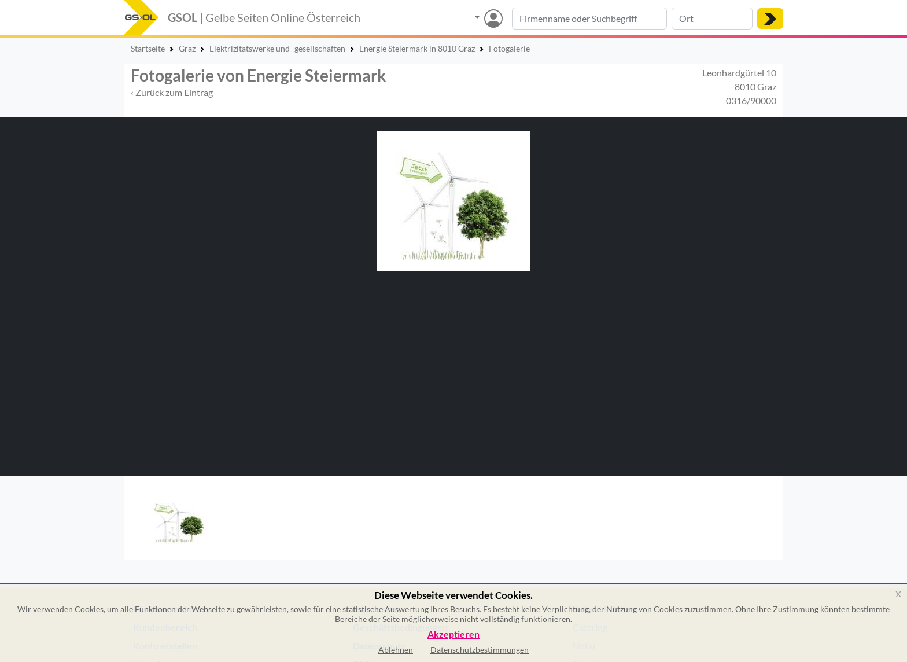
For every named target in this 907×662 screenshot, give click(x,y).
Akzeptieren (453, 634)
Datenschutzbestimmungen (479, 649)
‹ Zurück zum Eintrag (172, 92)
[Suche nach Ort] (712, 19)
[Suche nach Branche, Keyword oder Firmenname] (589, 19)
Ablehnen (395, 649)
